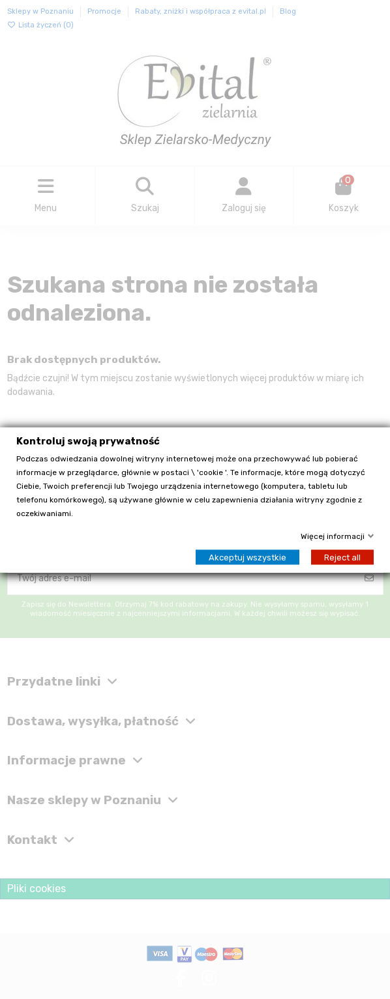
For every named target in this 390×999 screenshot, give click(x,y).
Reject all (342, 557)
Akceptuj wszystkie (247, 557)
